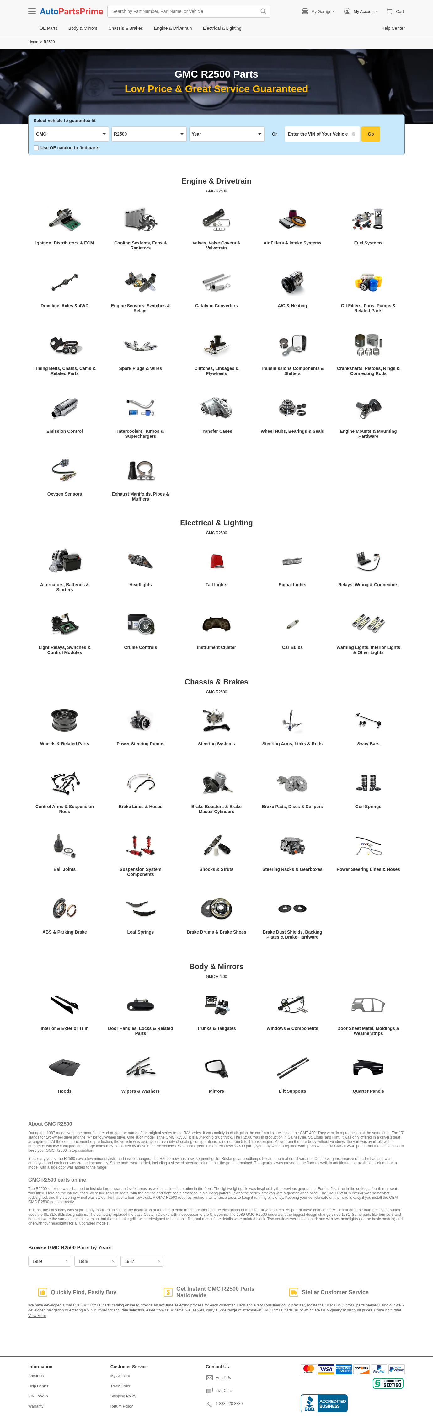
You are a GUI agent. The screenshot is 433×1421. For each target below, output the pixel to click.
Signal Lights (292, 584)
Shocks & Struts (216, 869)
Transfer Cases (216, 431)
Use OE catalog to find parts (66, 147)
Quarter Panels (368, 1091)
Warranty (35, 1406)
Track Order (120, 1386)
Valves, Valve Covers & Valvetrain (217, 245)
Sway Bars (368, 743)
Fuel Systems (368, 242)
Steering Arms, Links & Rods (292, 743)
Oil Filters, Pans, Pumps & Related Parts (368, 308)
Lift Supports (292, 1091)
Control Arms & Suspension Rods (64, 809)
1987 (129, 1261)
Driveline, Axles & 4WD (65, 305)
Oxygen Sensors (64, 493)
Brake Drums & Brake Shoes (216, 932)
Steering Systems (216, 743)
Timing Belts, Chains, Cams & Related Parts (65, 371)
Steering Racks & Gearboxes (292, 869)
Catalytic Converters (216, 305)
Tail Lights (216, 584)
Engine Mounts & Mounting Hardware (368, 434)
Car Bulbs (292, 647)
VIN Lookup (38, 1396)
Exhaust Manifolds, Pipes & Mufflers (140, 496)
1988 (83, 1261)
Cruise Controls (140, 647)
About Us (36, 1376)
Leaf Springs (140, 932)
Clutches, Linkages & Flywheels (216, 371)
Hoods (65, 1091)
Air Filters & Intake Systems (292, 242)
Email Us (218, 1377)
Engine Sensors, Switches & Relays (140, 308)
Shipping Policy (123, 1396)
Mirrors (216, 1091)
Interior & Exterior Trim (64, 1028)
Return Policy (121, 1406)
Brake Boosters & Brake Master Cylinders (216, 809)
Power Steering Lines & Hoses (368, 869)
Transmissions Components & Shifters (292, 371)
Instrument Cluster (216, 647)
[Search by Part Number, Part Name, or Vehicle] (183, 11)
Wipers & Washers (140, 1091)
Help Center (38, 1386)
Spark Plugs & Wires (140, 368)
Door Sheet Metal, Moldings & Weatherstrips (368, 1031)
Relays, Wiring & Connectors (368, 584)
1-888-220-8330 (224, 1404)
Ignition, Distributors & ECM (64, 242)
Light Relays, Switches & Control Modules (65, 650)
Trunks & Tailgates (216, 1028)
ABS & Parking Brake (64, 932)
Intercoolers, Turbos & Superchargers (140, 434)
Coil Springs (368, 806)
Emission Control (64, 431)
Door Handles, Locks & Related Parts (140, 1031)
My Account (120, 1376)
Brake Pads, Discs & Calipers (292, 806)
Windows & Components (292, 1028)
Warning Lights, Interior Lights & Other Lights (368, 650)
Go (371, 134)
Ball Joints (65, 869)
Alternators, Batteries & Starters (64, 587)
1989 (37, 1261)
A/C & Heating (292, 305)
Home (33, 42)
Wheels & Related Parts (64, 743)
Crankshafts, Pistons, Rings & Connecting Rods (368, 371)
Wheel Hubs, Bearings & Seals (292, 431)
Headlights (140, 584)
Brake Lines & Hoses (140, 806)
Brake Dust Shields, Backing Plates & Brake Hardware (292, 935)
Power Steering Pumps (140, 743)
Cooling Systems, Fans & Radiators (140, 245)
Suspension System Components (140, 872)
